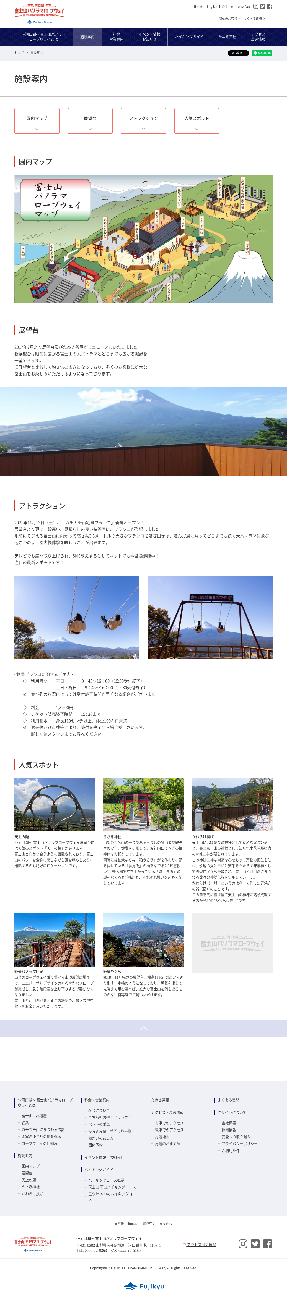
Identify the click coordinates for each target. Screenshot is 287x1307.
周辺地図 (162, 1136)
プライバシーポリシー (240, 1143)
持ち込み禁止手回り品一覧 (109, 1131)
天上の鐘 (29, 1179)
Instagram (255, 6)
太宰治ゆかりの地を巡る (41, 1136)
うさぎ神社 (31, 1186)
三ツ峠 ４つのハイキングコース (112, 1196)
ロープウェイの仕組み (40, 1143)
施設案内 (25, 1155)
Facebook (269, 6)
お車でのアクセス (169, 1122)
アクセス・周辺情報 (167, 1112)
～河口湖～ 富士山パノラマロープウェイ (39, 14)
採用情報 (229, 1129)
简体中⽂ (227, 6)
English (212, 6)
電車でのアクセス (169, 1129)
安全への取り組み (236, 1136)
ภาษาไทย (244, 6)
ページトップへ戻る (143, 1028)
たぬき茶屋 (160, 1100)
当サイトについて (232, 1112)
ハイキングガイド (98, 1169)
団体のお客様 (230, 18)
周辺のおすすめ (167, 1143)
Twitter (262, 6)
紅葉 (25, 1122)
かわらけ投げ (32, 1193)
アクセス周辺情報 (199, 1244)
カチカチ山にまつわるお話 (43, 1129)
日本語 (197, 6)
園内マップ (31, 1166)
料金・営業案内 (97, 1100)
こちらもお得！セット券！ (109, 1117)
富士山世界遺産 (34, 1115)
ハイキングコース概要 (106, 1180)
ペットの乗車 (99, 1124)
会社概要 (229, 1122)
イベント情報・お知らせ (104, 1157)
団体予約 (95, 1145)
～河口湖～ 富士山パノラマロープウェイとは (45, 1102)
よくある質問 (255, 18)
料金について (99, 1110)
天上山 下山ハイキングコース (112, 1187)
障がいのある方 (100, 1138)
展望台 (27, 1172)
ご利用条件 (231, 1150)
